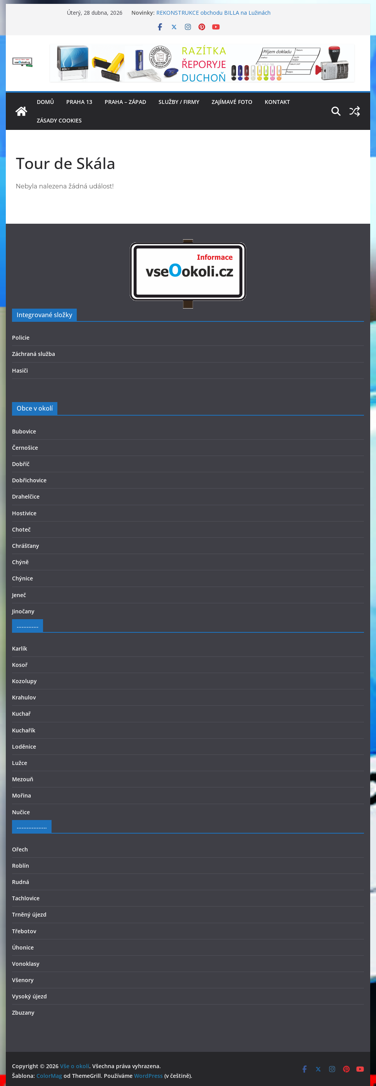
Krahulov (24, 697)
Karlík (19, 648)
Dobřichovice (29, 480)
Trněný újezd (29, 914)
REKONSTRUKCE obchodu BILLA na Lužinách (213, 12)
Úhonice (23, 947)
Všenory (23, 980)
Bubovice (24, 431)
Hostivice (24, 513)
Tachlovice (26, 898)
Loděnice (24, 746)
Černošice (25, 447)
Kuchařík (23, 730)
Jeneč (19, 595)
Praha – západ (125, 101)
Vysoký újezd (29, 996)
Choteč (21, 529)
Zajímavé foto (232, 101)
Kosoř (20, 664)
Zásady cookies (59, 120)
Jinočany (23, 611)
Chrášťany (25, 545)
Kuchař (21, 713)
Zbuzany (23, 1012)
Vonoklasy (26, 963)
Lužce (19, 763)
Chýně (20, 562)
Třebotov (24, 931)
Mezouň (22, 779)
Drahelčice (26, 496)
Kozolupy (24, 681)
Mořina (21, 795)
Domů (45, 101)
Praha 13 (79, 101)
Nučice (21, 812)
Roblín (20, 865)
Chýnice (22, 578)
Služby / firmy (179, 101)
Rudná (20, 882)
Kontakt (277, 101)
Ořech (20, 849)
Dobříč (20, 464)
